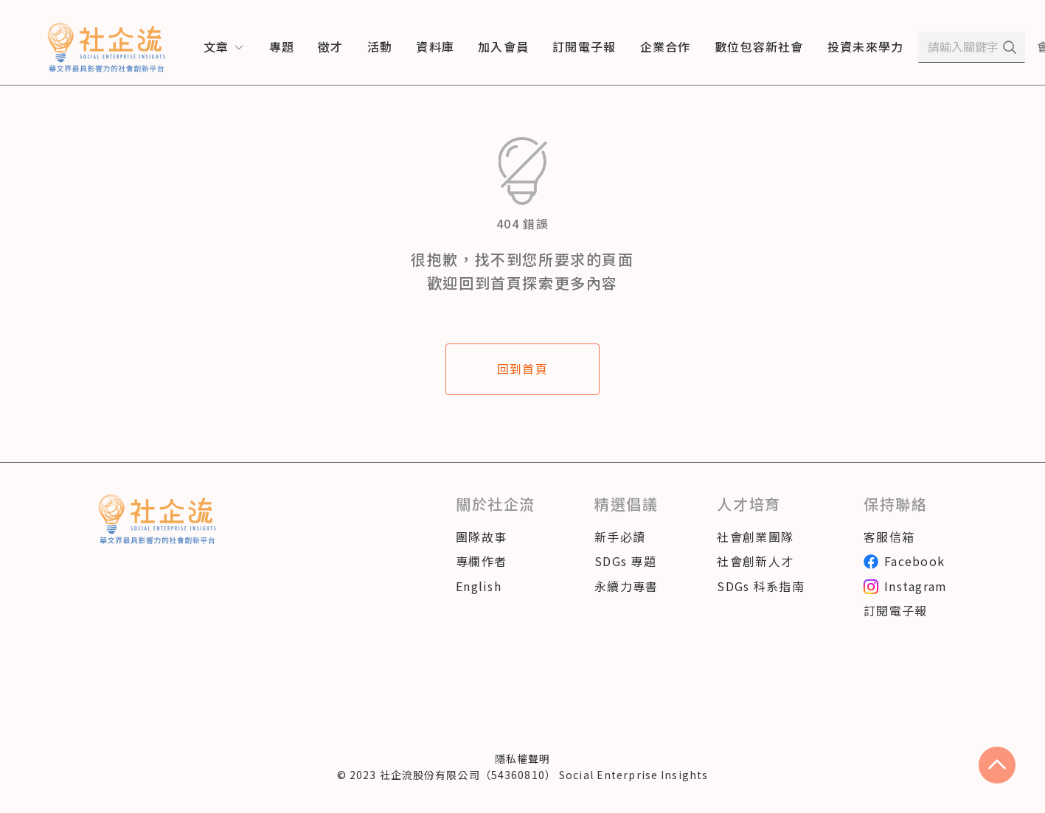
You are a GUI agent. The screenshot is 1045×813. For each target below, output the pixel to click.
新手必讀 (619, 536)
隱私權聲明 (523, 758)
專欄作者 (481, 561)
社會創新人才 (755, 561)
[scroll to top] (997, 765)
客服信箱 (889, 536)
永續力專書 (626, 586)
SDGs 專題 (625, 561)
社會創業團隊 (755, 536)
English (478, 586)
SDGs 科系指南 (761, 586)
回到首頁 (522, 368)
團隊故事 (481, 536)
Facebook (904, 561)
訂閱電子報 (895, 610)
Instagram (906, 586)
